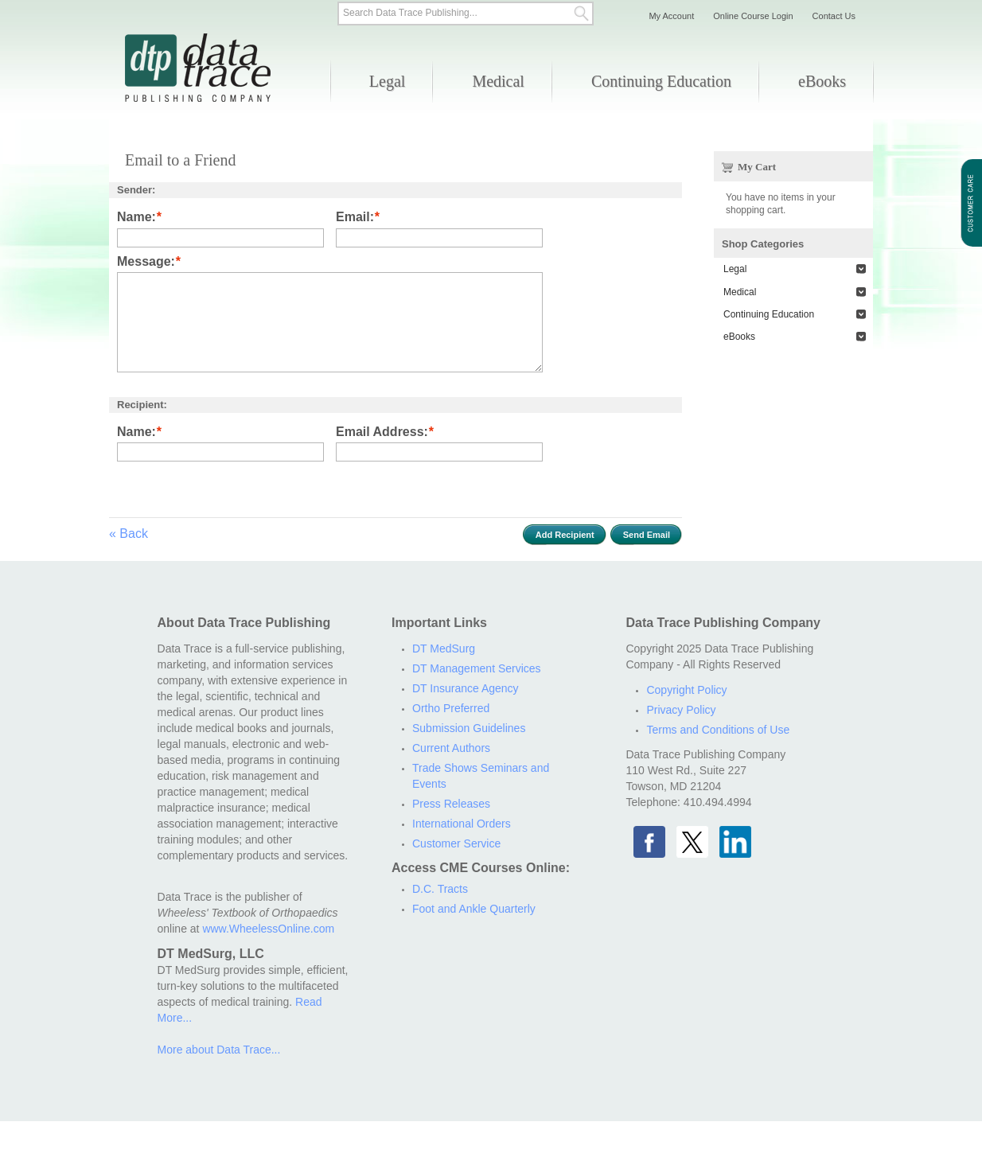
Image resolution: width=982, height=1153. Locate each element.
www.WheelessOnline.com (268, 928)
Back (128, 533)
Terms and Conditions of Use (717, 729)
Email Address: (382, 432)
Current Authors (451, 748)
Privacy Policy (680, 709)
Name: (136, 218)
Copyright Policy (686, 690)
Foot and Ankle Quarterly (474, 908)
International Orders (461, 823)
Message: (146, 262)
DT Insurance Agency (465, 688)
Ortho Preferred (450, 708)
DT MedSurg (443, 648)
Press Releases (451, 803)
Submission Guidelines (468, 728)
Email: (355, 218)
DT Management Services (476, 668)
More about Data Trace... (219, 1049)
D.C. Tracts (440, 888)
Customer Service (456, 843)
